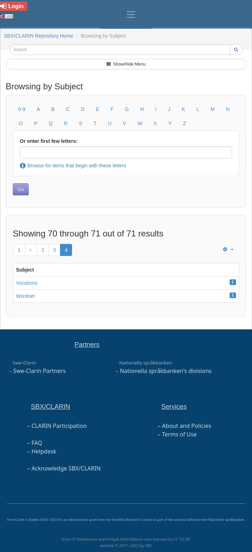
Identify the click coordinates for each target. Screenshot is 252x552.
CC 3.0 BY (181, 539)
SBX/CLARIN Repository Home (38, 36)
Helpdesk (44, 451)
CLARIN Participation (59, 426)
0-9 (21, 109)
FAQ (37, 443)
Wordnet (25, 296)
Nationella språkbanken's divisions (166, 371)
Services (174, 406)
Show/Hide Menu (126, 64)
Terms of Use (179, 434)
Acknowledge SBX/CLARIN (66, 468)
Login (12, 6)
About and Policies (186, 426)
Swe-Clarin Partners (39, 371)
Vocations (27, 283)
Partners (87, 344)
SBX (148, 545)
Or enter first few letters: (49, 141)
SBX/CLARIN (50, 406)
